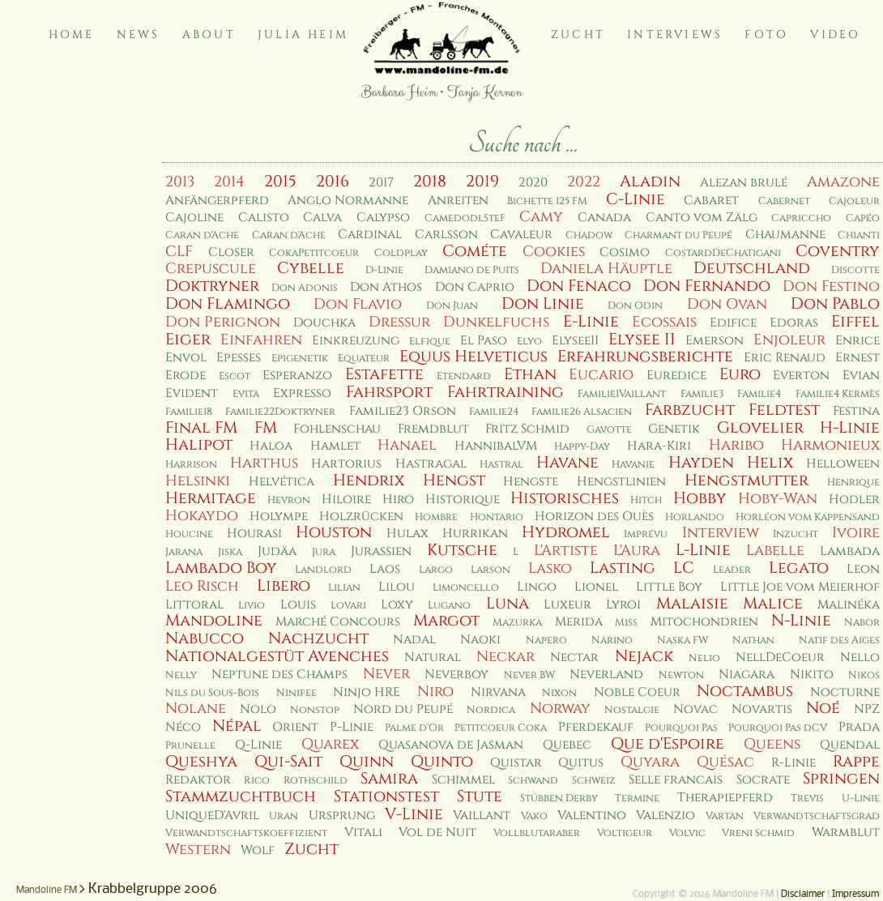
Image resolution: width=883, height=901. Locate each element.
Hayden (701, 462)
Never (386, 674)
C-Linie (635, 199)
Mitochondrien (704, 621)
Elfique (429, 341)
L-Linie (703, 550)
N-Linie (801, 620)
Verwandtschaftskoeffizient (246, 833)
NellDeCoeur (780, 657)
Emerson (714, 340)
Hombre (436, 517)
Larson (490, 570)
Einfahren (261, 340)
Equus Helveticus (473, 356)
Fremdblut (433, 429)
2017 (381, 182)
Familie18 (188, 412)
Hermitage (210, 498)
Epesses (238, 357)
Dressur (399, 322)
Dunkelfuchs (496, 322)
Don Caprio (474, 287)
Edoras (794, 322)
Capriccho (801, 218)
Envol (186, 357)
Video (835, 34)
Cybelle (310, 268)
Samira (389, 778)
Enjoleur (789, 340)
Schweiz (594, 781)
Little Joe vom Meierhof (800, 587)
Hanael (407, 445)
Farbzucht (690, 410)
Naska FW (682, 640)
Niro (435, 691)
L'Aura (636, 550)
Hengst (454, 480)
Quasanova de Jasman (450, 745)
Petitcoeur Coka (500, 728)
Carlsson (446, 234)
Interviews (675, 34)
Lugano (449, 606)
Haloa (271, 446)
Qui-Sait (288, 761)
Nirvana (498, 692)
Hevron (288, 500)
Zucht (578, 34)
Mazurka (517, 623)
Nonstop (314, 710)
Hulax (407, 533)
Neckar (505, 657)
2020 (533, 182)
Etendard (464, 376)
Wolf (258, 850)
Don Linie (542, 303)
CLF (179, 251)
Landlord (323, 570)
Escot (234, 376)
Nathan (753, 640)
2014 (229, 182)
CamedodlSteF (464, 218)
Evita (245, 394)
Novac (695, 709)
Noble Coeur (637, 692)
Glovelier (760, 427)
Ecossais (664, 322)
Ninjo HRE (366, 692)
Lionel (596, 587)
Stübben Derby (559, 798)
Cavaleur (521, 234)
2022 (583, 182)
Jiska (230, 552)
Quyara (650, 762)
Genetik (674, 429)
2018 (429, 181)
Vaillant (481, 815)
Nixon (559, 693)
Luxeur (567, 604)
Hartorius (346, 463)
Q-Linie (258, 745)
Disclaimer (803, 894)
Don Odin (635, 306)
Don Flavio (358, 304)
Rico (257, 781)
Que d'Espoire (667, 743)
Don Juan (452, 306)
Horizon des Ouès (594, 516)
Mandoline (213, 620)
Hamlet (335, 446)
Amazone (843, 182)
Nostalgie (631, 710)
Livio (251, 606)
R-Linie (793, 762)
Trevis (807, 798)
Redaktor (198, 779)
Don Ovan (727, 304)
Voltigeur (624, 833)
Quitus (581, 762)
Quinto (442, 761)
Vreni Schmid (758, 833)
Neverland (606, 674)
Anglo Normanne (348, 200)
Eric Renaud (784, 357)
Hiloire (346, 499)
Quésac (725, 762)
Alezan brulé (743, 182)
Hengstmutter (746, 480)
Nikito (812, 674)
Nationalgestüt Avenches (277, 656)
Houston (334, 532)
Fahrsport (389, 392)
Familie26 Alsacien (581, 412)
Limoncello (466, 588)
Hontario (496, 517)
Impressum (855, 894)
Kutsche (462, 550)
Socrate (763, 779)
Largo (436, 570)
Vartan (725, 816)
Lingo (537, 587)
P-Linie (351, 727)
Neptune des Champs (279, 674)
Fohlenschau (337, 429)
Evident (191, 393)
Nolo (258, 709)
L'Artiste (566, 550)
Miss (626, 623)
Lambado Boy (221, 568)
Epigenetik (299, 358)
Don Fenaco (579, 286)
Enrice (857, 340)
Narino (612, 640)
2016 (332, 181)
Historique (462, 499)
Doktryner (212, 286)
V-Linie (414, 814)
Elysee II (642, 339)
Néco (183, 727)
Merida (579, 621)
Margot (446, 620)
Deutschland (751, 268)
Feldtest (784, 410)
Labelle (775, 550)
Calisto (263, 217)
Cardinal (370, 234)
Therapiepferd (725, 797)
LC (683, 568)
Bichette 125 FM (547, 201)
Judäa (277, 551)
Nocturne (845, 692)
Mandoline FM (46, 890)
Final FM (201, 427)
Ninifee (296, 693)
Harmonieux (830, 445)
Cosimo (624, 252)
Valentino (591, 815)
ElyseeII (575, 340)
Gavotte (609, 430)
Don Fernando (706, 286)
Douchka (324, 322)
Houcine (189, 534)
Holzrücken (361, 516)
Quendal (850, 745)
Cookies (554, 251)
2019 (482, 181)
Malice (773, 603)
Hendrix (368, 480)
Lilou (396, 587)
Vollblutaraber (536, 833)
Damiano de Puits (471, 270)
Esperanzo (297, 375)
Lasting (622, 568)
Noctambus (745, 691)
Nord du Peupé (403, 709)
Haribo (736, 445)
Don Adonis (304, 288)
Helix (770, 462)
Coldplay (401, 253)
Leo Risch (202, 586)
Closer (231, 252)
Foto (766, 34)
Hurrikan (475, 533)
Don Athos (386, 287)
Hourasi (254, 533)
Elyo (529, 341)
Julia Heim (303, 34)
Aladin (650, 181)
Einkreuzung (355, 340)
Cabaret (711, 200)
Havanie (633, 465)
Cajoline (194, 217)
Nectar (574, 657)
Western (198, 849)
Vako (534, 816)
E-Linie (591, 321)
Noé (823, 708)
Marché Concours (337, 621)
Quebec (567, 745)
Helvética (281, 481)
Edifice (733, 322)
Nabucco (204, 638)
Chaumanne (785, 234)
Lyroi (623, 604)
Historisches (564, 498)
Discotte (855, 270)
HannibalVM (495, 446)
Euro (740, 374)
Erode (185, 375)
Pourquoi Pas (681, 728)
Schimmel (463, 779)
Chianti (859, 235)
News (138, 34)
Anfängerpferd (217, 200)
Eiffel (855, 321)
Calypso (383, 217)
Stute (479, 796)
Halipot (198, 444)
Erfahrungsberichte (645, 356)
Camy (541, 217)
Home (72, 34)
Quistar (516, 762)
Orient (295, 727)
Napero (546, 640)
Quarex (330, 744)
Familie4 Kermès (838, 394)
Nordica (491, 710)
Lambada (850, 551)
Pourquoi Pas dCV (777, 728)
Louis (298, 604)
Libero (283, 585)
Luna (507, 603)
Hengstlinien (621, 481)
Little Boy (669, 587)
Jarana (184, 552)
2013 (179, 182)
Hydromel (566, 532)
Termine (637, 798)
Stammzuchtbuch (240, 796)
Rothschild (316, 781)
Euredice (676, 375)
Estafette (384, 374)
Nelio (704, 658)
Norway (560, 708)
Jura (323, 552)
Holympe (279, 516)
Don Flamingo (227, 303)
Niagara (746, 674)
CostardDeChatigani (723, 253)
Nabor (862, 623)
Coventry (838, 251)
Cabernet (784, 201)
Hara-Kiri (659, 446)
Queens (772, 744)
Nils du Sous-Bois (212, 693)
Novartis (762, 709)
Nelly (181, 675)
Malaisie (692, 603)
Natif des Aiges (839, 640)
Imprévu (646, 534)
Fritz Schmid (527, 429)
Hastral (501, 465)
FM (265, 427)
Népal (237, 726)
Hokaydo (201, 516)
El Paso (483, 340)
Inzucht (795, 534)
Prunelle (190, 746)
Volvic (687, 833)
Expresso (302, 393)
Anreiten (458, 200)
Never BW (529, 675)
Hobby (700, 498)
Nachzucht (318, 638)
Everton (801, 375)
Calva (322, 217)
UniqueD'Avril (212, 815)
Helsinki (197, 481)
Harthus (264, 463)
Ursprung (342, 815)
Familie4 (759, 394)
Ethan (530, 374)
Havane (567, 462)
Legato (799, 568)
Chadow (588, 235)
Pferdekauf (595, 727)
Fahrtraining (505, 392)
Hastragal (431, 463)
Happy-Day (582, 447)
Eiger (188, 339)
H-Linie (850, 427)
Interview (720, 533)
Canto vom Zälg (701, 217)
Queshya (201, 761)
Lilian (344, 588)
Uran (283, 816)
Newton (681, 675)
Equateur (364, 358)
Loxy (397, 604)
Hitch (646, 500)
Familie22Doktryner (280, 412)
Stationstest (386, 796)
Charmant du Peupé (678, 235)
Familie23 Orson (402, 411)
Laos (384, 569)
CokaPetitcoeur (314, 253)
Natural (432, 657)
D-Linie (384, 270)
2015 (280, 181)
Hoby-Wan (777, 499)
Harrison (191, 465)
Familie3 (701, 394)
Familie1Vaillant (622, 394)
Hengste (530, 481)
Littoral (194, 604)
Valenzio (665, 815)
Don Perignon (222, 322)
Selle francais (676, 779)
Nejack (644, 656)
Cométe (474, 251)
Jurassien (381, 551)
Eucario (601, 375)
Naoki (480, 639)
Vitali (363, 832)
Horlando (694, 517)
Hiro (398, 499)
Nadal (414, 639)
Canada (604, 217)
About (209, 34)
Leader (732, 570)
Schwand (533, 781)
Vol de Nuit (437, 832)
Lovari (348, 606)
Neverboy (456, 674)
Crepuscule (210, 268)
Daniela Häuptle (606, 268)
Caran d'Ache (202, 235)
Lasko (550, 568)
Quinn (366, 761)
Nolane (195, 708)
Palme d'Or (414, 728)
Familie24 (493, 412)
